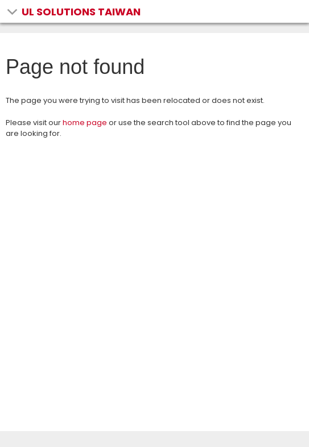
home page (85, 122)
